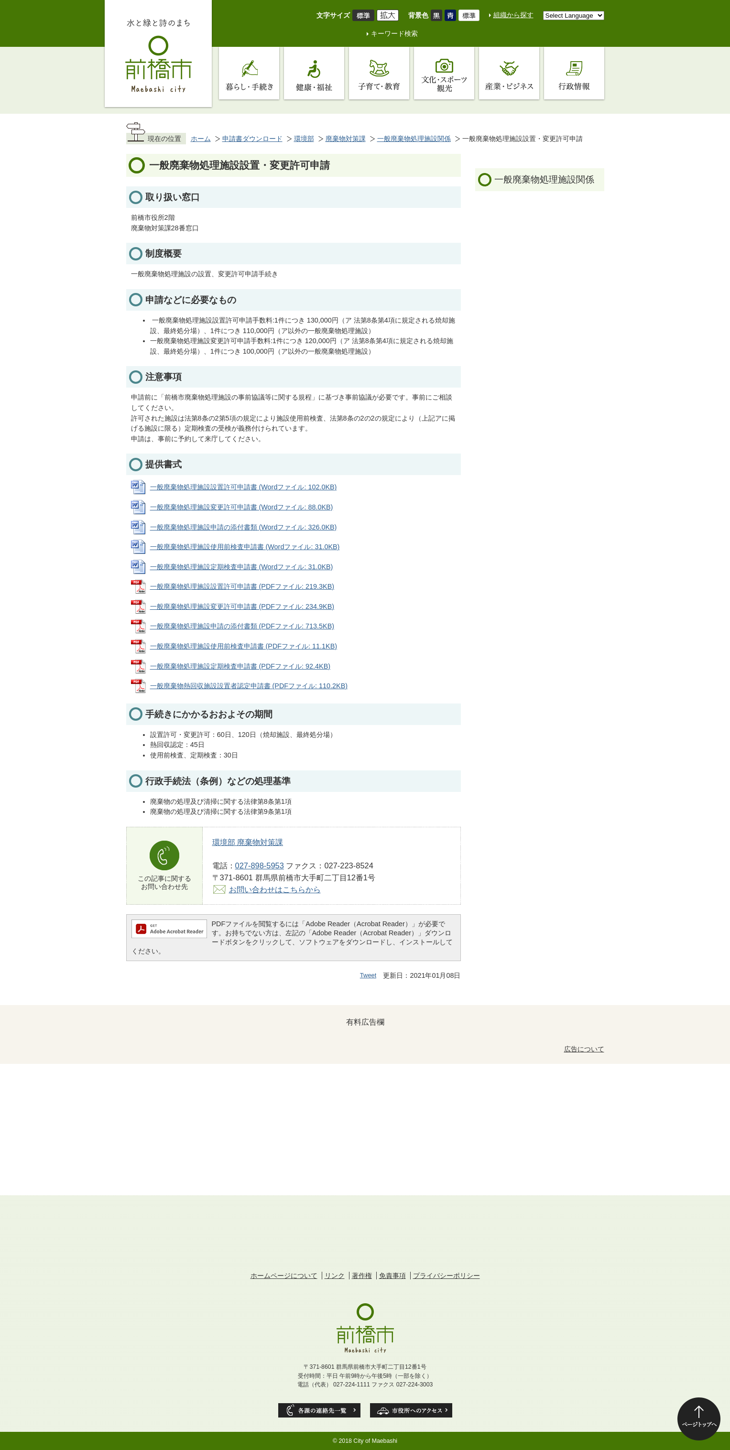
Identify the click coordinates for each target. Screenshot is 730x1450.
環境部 (304, 138)
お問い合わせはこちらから (275, 889)
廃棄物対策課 (346, 138)
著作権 (362, 1275)
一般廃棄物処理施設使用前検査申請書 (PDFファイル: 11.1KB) (244, 646)
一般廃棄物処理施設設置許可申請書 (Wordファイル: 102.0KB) (243, 487)
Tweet (368, 975)
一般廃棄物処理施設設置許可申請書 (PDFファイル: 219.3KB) (242, 586)
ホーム (201, 138)
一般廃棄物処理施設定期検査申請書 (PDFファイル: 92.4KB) (240, 666)
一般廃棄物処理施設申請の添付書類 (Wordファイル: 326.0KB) (243, 527)
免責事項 (392, 1275)
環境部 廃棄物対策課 (247, 842)
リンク (335, 1275)
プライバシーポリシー (446, 1275)
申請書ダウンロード (252, 138)
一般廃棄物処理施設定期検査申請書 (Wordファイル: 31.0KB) (241, 567)
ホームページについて (284, 1275)
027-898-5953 (259, 865)
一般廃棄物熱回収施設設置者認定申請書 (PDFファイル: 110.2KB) (249, 686)
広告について (584, 1049)
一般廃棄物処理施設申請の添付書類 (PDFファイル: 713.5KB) (242, 626)
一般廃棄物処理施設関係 (414, 138)
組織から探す (513, 15)
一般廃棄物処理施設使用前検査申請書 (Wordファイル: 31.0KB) (245, 547)
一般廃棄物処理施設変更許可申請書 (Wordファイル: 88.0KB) (241, 507)
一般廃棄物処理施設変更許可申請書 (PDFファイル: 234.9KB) (242, 606)
